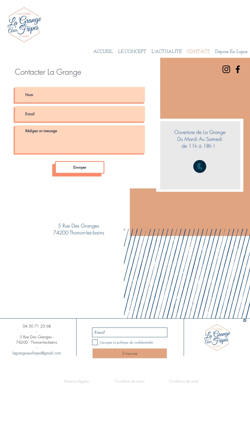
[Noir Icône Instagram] (226, 69)
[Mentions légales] (76, 381)
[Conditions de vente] (184, 381)
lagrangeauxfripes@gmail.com (36, 353)
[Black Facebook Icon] (238, 69)
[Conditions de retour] (129, 381)
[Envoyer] (79, 167)
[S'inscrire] (129, 353)
